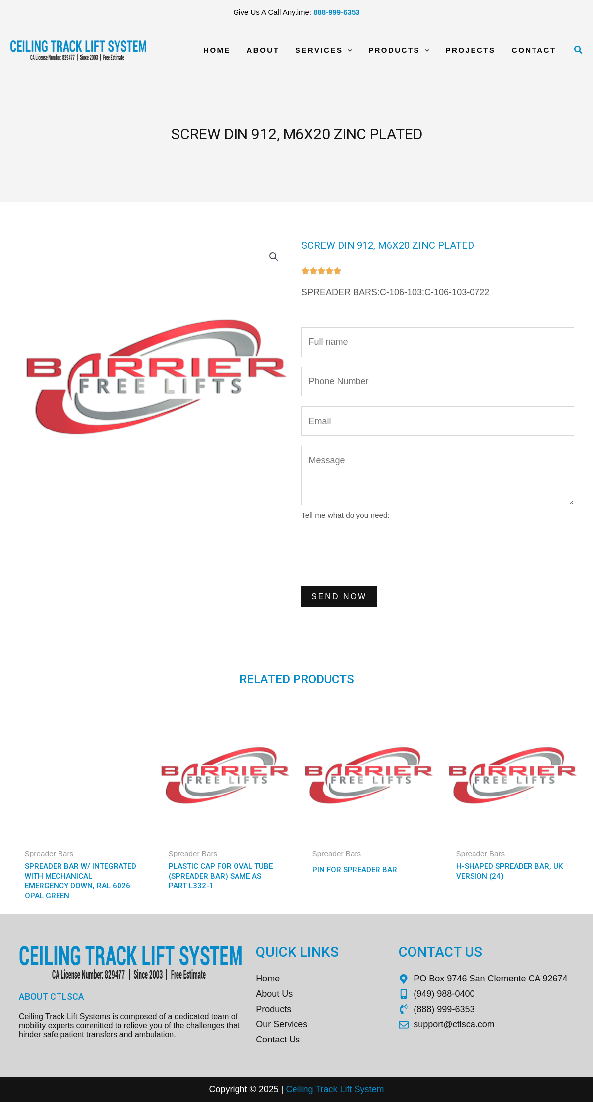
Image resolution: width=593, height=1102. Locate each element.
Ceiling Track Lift (319, 1089)
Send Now (339, 596)
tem (376, 1089)
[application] (351, 50)
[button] (274, 257)
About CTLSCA (51, 996)
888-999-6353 (336, 12)
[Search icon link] (578, 50)
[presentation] (376, 552)
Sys (360, 1089)
